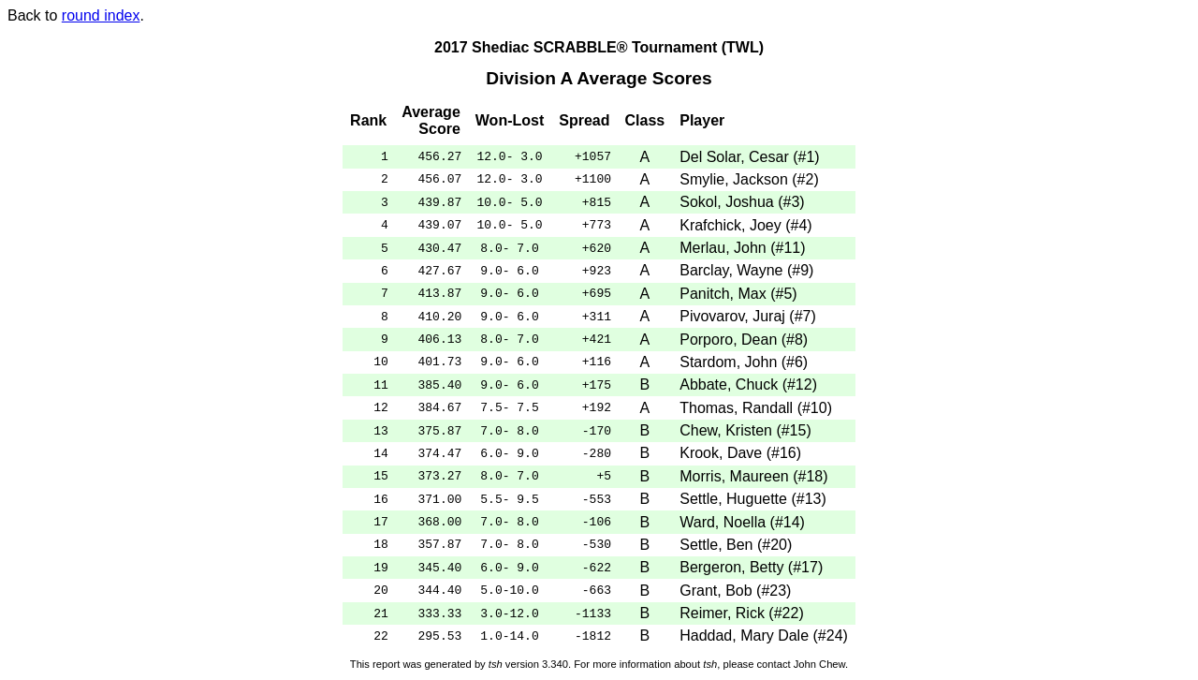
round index (101, 15)
